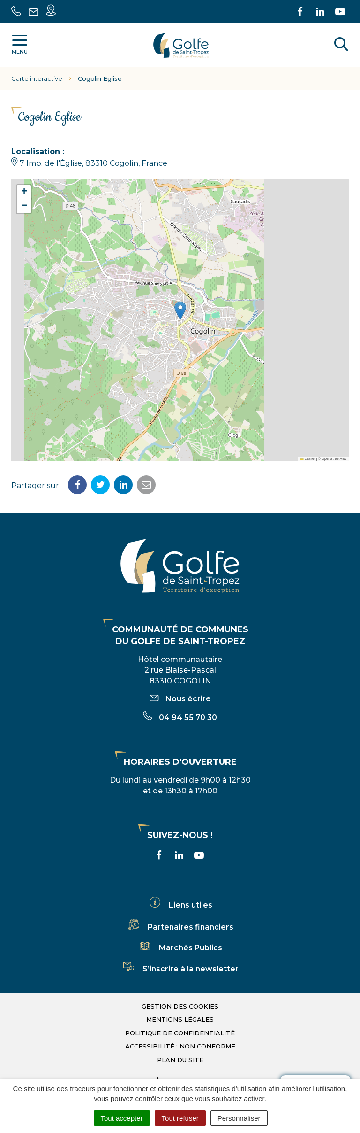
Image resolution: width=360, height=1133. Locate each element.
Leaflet (307, 459)
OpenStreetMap (334, 459)
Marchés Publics (180, 947)
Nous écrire (180, 698)
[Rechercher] (341, 45)
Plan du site (180, 1059)
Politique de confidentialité (180, 1033)
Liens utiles (180, 904)
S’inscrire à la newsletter (180, 968)
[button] (180, 310)
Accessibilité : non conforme (180, 1046)
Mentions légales (180, 1019)
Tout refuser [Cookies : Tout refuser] (180, 1118)
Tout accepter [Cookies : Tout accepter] (122, 1118)
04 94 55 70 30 (180, 717)
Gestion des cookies (180, 1006)
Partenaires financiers (180, 927)
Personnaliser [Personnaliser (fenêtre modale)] (239, 1118)
